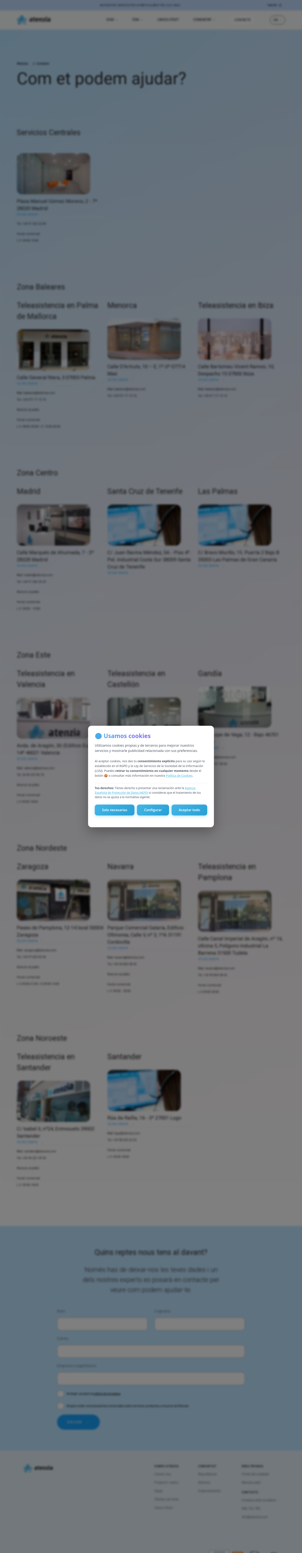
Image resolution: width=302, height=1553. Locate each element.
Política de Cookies (179, 776)
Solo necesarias (114, 810)
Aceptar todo (189, 810)
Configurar (153, 810)
